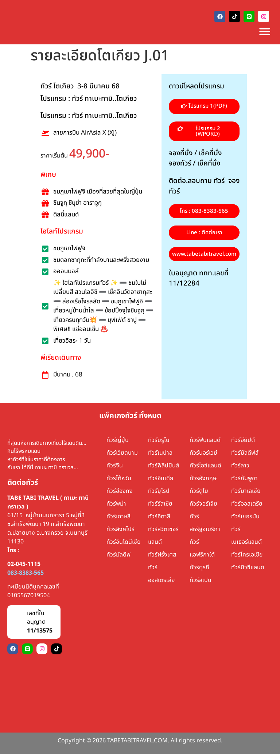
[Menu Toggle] (265, 31)
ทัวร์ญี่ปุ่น (117, 440)
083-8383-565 (25, 573)
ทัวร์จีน (114, 465)
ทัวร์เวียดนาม (122, 452)
